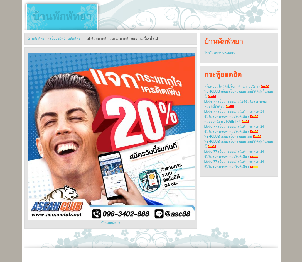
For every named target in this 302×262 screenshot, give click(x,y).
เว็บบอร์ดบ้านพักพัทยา (66, 38)
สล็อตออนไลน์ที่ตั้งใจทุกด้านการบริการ (232, 86)
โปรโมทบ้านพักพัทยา (219, 53)
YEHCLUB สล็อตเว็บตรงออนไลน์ (228, 137)
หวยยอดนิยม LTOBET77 (222, 121)
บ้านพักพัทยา (62, 16)
